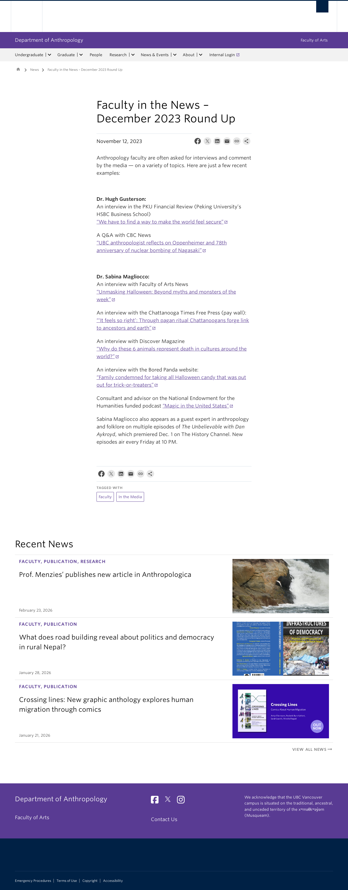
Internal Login (222, 55)
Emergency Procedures (33, 881)
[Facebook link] (157, 801)
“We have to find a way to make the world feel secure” (160, 222)
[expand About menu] (200, 55)
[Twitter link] (170, 801)
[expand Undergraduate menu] (49, 55)
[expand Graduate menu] (81, 55)
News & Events (155, 55)
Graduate (66, 55)
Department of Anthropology (49, 40)
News (34, 70)
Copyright (90, 881)
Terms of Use (67, 881)
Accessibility (113, 881)
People (96, 55)
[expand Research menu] (133, 55)
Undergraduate (29, 55)
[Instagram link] (183, 801)
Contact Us (164, 819)
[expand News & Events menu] (174, 55)
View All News (312, 749)
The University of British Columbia (26, 16)
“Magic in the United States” (196, 406)
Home (18, 69)
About (188, 55)
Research (118, 55)
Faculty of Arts (314, 40)
